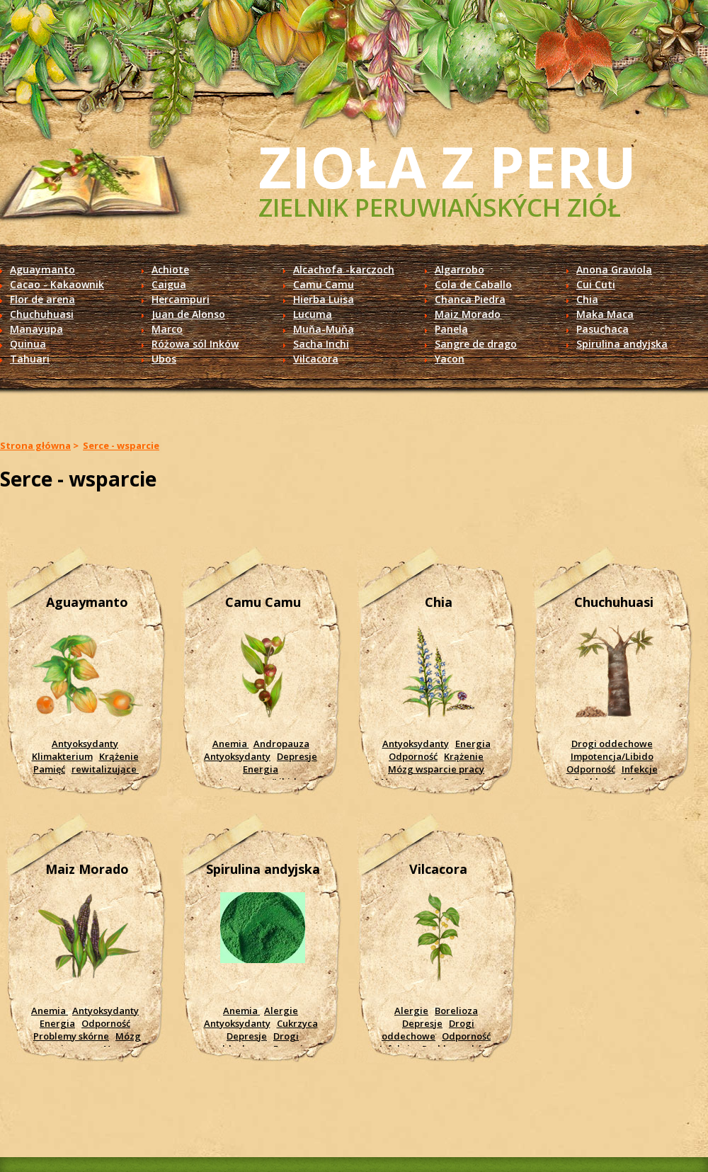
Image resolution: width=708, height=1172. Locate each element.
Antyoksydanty (85, 743)
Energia (260, 769)
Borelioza (456, 1010)
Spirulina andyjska (622, 344)
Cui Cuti (595, 284)
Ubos (164, 358)
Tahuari (30, 358)
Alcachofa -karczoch (343, 269)
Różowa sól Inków (195, 344)
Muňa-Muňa (323, 329)
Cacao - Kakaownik (57, 284)
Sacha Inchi (321, 344)
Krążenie (119, 756)
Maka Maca (605, 314)
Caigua (169, 284)
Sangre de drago (476, 344)
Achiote (170, 269)
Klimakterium (62, 756)
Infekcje (640, 769)
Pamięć (49, 769)
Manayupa (36, 329)
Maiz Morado (468, 314)
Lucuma (312, 314)
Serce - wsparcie (121, 445)
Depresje (297, 756)
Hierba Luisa (323, 299)
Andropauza (281, 743)
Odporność (413, 756)
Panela (451, 329)
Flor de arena (42, 299)
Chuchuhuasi (42, 314)
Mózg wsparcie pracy (436, 769)
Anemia (230, 743)
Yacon (449, 358)
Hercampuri (181, 299)
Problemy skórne (71, 1036)
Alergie (281, 1010)
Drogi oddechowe (612, 743)
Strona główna (35, 445)
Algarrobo (459, 269)
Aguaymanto (42, 269)
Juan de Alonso (188, 314)
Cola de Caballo (473, 284)
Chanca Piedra (470, 299)
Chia (587, 299)
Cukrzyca (297, 1023)
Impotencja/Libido (612, 756)
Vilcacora (315, 358)
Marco (167, 329)
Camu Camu (323, 284)
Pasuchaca (602, 329)
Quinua (28, 344)
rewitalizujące (105, 769)
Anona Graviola (614, 269)
